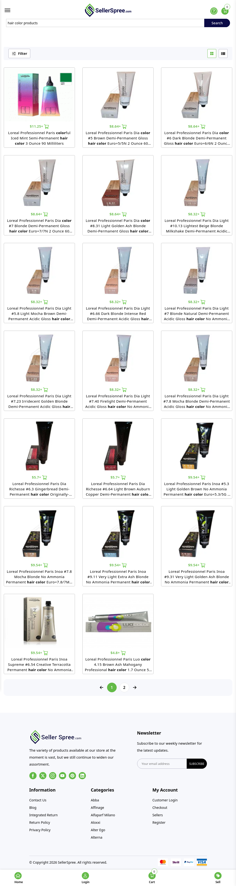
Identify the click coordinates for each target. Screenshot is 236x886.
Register (159, 824)
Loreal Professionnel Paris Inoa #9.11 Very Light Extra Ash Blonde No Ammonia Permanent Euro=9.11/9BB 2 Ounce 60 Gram (119, 578)
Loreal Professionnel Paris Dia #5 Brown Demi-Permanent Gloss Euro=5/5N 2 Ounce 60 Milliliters (118, 140)
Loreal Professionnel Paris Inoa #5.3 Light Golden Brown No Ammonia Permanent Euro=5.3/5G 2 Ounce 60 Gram (197, 491)
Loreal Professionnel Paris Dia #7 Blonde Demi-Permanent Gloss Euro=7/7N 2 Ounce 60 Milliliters (39, 227)
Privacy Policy (40, 831)
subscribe (196, 765)
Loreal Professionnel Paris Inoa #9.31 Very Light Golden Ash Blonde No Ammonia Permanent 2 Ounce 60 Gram (197, 578)
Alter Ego (98, 831)
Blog (33, 809)
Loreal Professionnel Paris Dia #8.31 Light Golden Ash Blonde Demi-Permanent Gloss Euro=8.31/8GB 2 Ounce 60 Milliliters (118, 227)
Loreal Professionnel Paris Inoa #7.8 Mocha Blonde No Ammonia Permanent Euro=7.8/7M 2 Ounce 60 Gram (39, 578)
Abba (95, 801)
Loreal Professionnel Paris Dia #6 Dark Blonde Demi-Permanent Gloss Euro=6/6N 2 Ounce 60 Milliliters (196, 140)
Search (217, 24)
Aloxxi (95, 824)
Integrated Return (43, 816)
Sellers (158, 816)
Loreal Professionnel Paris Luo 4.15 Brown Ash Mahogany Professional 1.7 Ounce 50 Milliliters (118, 666)
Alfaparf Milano (103, 816)
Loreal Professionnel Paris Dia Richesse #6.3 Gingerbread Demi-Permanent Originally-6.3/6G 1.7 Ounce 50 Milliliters (39, 491)
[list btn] (223, 55)
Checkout (160, 809)
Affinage (97, 809)
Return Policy (39, 824)
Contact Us (37, 801)
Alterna (96, 839)
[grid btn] (211, 55)
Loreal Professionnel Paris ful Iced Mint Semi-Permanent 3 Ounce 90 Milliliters (39, 139)
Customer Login (165, 801)
